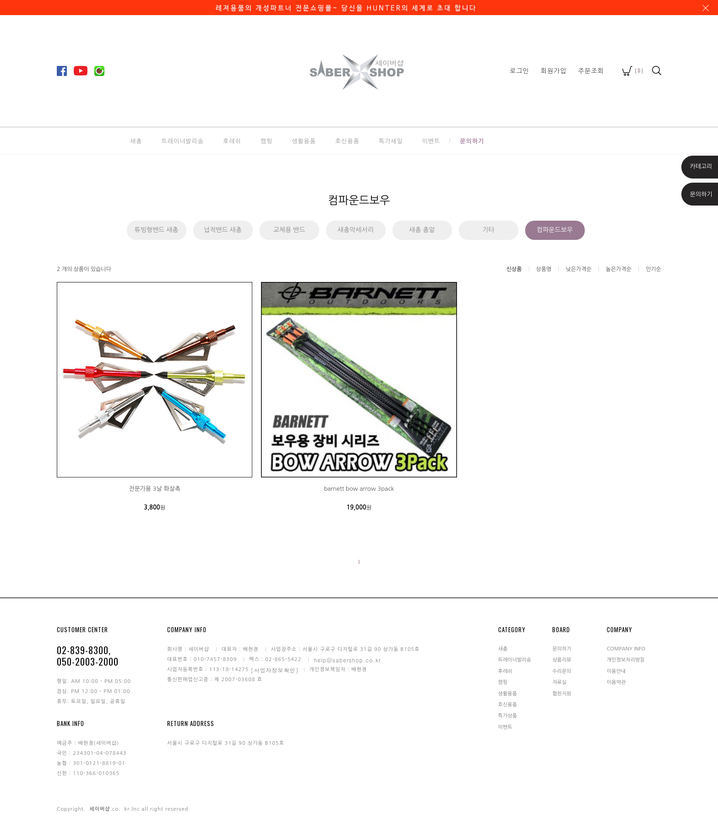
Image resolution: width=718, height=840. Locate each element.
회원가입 (554, 70)
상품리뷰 (561, 659)
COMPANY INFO (626, 648)
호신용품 (347, 140)
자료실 (559, 682)
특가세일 (391, 140)
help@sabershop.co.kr (347, 660)
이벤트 (431, 140)
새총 (136, 140)
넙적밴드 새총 (223, 230)
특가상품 (507, 715)
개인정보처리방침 (626, 659)
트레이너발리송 (182, 140)
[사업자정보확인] (275, 670)
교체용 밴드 (289, 230)
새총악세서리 (355, 230)
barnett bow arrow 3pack (359, 489)
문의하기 (472, 140)
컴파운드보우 (555, 230)
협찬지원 (561, 693)
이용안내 (616, 670)
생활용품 (304, 140)
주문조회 (591, 70)
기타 (488, 230)
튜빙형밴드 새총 (156, 230)
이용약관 (616, 682)
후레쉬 (232, 140)
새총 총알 (422, 230)
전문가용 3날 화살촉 (154, 489)
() (633, 70)
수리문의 (561, 670)
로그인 (519, 70)
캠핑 (266, 140)
